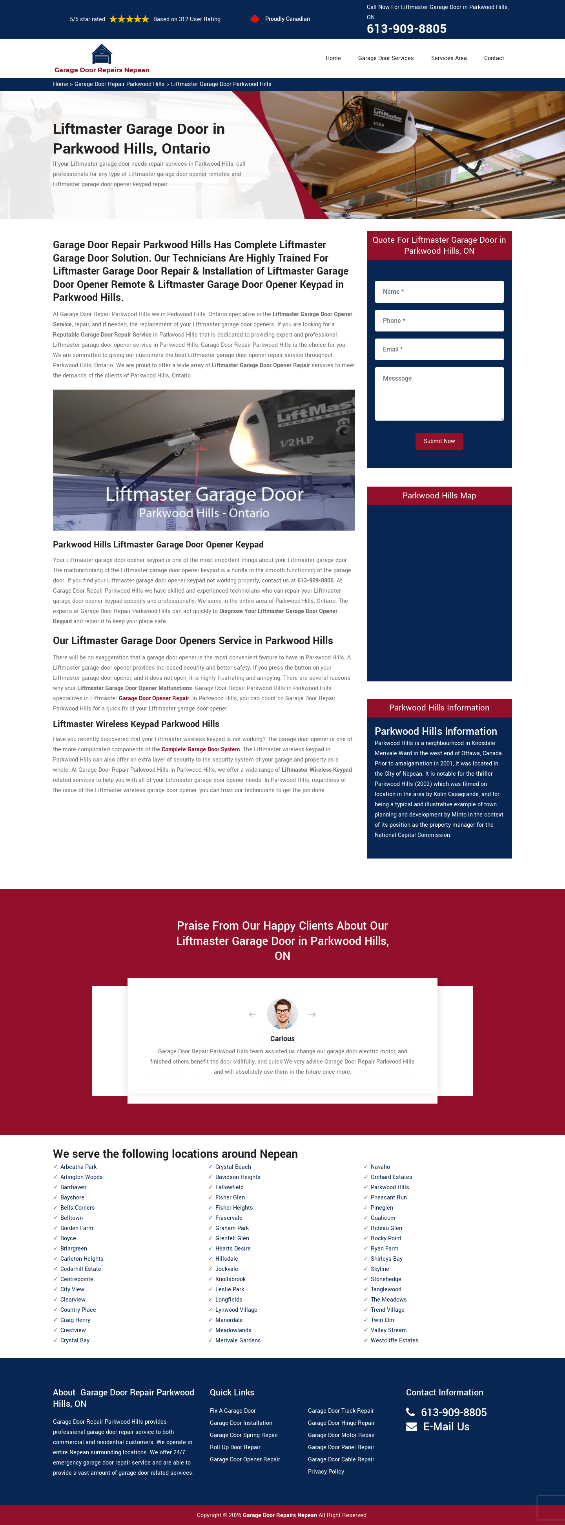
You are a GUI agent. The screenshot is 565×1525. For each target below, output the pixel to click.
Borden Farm (76, 1228)
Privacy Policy (326, 1472)
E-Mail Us (446, 1427)
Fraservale (228, 1218)
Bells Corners (77, 1208)
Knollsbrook (230, 1279)
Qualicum (383, 1218)
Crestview (73, 1330)
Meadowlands (233, 1330)
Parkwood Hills (390, 1187)
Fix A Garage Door (233, 1411)
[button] (259, 1015)
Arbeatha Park (78, 1167)
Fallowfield (229, 1187)
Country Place (78, 1310)
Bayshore (72, 1198)
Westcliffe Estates (395, 1340)
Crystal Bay (74, 1340)
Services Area (449, 58)
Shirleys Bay (387, 1259)
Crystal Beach (233, 1167)
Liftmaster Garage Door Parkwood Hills (221, 84)
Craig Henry (75, 1320)
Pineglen (382, 1208)
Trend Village (388, 1310)
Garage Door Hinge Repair (341, 1423)
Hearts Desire (233, 1249)
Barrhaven (73, 1187)
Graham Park (232, 1228)
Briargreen (73, 1249)
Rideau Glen (386, 1228)
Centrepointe (76, 1279)
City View (72, 1289)
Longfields (228, 1300)
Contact (494, 58)
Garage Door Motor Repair (341, 1435)
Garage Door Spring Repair (244, 1435)
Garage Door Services (386, 58)
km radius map (439, 591)
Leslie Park (229, 1289)
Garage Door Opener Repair (245, 1459)
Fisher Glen (230, 1198)
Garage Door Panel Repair (341, 1447)
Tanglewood (386, 1289)
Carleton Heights (82, 1259)
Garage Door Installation (241, 1423)
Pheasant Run (389, 1198)
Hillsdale (226, 1259)
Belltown (71, 1218)
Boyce (68, 1238)
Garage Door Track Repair (341, 1411)
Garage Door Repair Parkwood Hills (120, 84)
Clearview (73, 1300)
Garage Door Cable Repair (341, 1459)
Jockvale (226, 1269)
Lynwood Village (236, 1310)
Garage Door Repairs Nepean (281, 1515)
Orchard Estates (391, 1177)
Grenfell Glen (232, 1238)
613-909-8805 (407, 29)
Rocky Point (386, 1238)
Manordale (229, 1320)
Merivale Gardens (238, 1340)
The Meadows (389, 1300)
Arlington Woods (81, 1177)
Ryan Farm (385, 1249)
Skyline (380, 1269)
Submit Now (439, 441)
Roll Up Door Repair (235, 1447)
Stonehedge (386, 1279)
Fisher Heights (234, 1208)
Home (333, 58)
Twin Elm (382, 1320)
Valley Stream (389, 1330)
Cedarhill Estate (80, 1269)
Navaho (380, 1167)
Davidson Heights (238, 1177)
